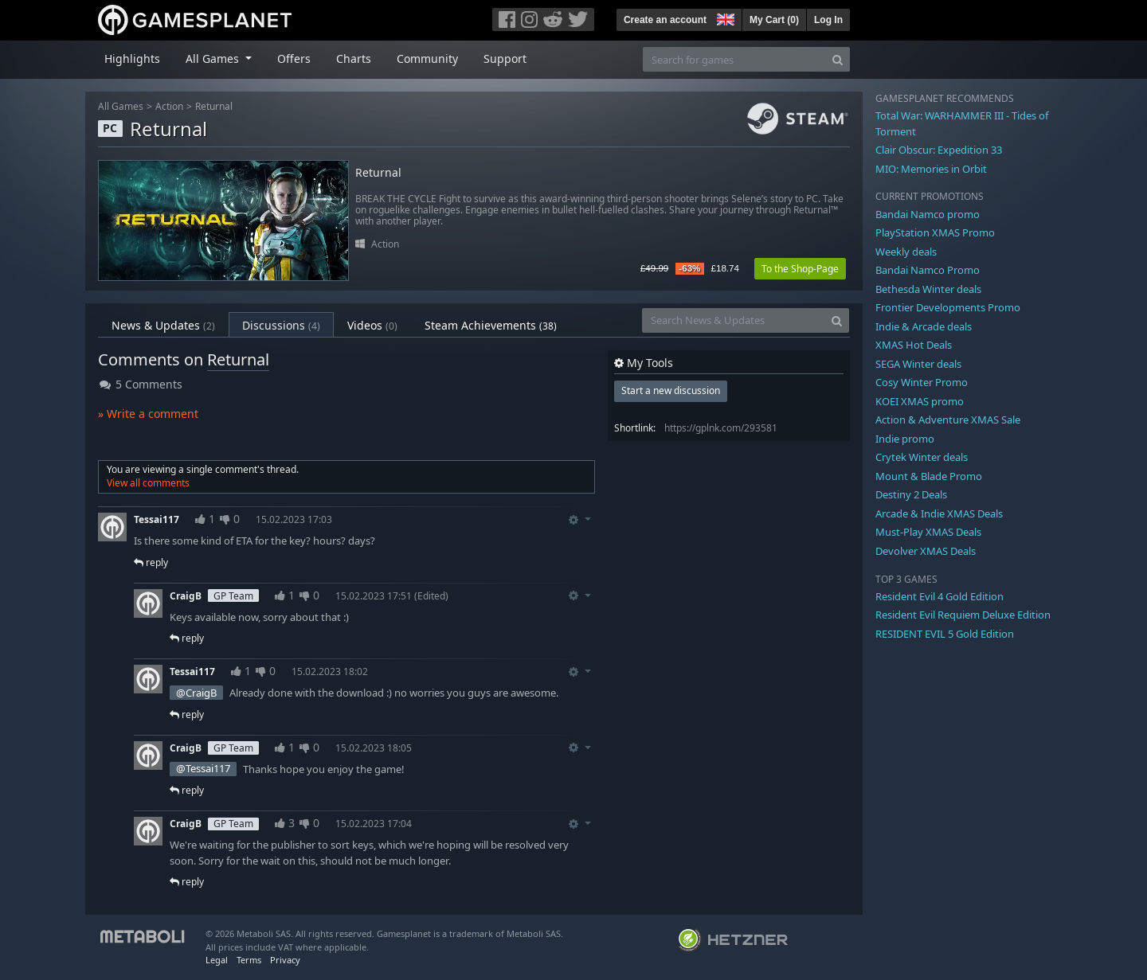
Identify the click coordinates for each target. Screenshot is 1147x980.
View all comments (148, 483)
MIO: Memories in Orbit (931, 169)
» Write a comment (148, 413)
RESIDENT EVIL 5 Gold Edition (944, 634)
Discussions (281, 325)
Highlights (132, 58)
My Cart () (774, 19)
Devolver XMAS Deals (925, 551)
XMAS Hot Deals (913, 345)
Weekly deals (906, 251)
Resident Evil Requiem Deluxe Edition (963, 614)
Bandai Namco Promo (927, 270)
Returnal (214, 106)
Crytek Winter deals (921, 457)
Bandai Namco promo (927, 214)
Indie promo (904, 438)
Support (505, 58)
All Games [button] (214, 58)
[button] (724, 17)
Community (427, 58)
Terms (249, 960)
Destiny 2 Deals (911, 494)
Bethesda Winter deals (928, 289)
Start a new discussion (670, 390)
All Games (120, 106)
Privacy (285, 960)
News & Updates (163, 325)
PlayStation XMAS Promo (935, 232)
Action (169, 106)
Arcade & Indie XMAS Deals (939, 513)
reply (151, 562)
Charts (353, 58)
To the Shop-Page (800, 268)
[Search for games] (734, 59)
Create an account (665, 19)
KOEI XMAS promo (919, 401)
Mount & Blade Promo (928, 476)
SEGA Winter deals (918, 364)
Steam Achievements (491, 325)
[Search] (837, 59)
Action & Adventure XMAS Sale (947, 419)
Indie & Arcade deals (923, 326)
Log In (828, 19)
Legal (217, 960)
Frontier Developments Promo (947, 307)
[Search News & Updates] (733, 320)
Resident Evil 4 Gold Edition (939, 596)
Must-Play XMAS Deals (928, 532)
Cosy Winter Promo (921, 382)
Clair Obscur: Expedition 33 (938, 150)
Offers (294, 58)
